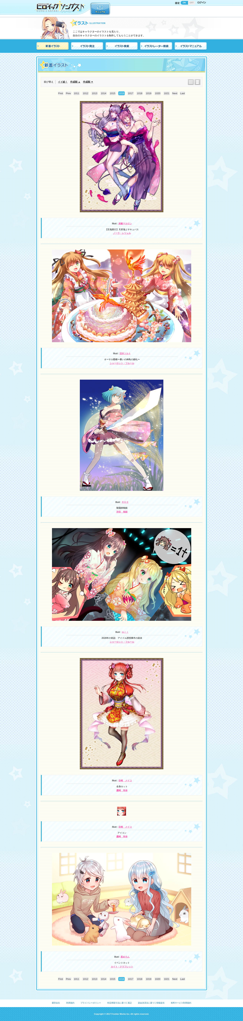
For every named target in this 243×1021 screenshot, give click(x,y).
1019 (148, 93)
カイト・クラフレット (122, 966)
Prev (68, 93)
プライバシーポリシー (91, 1003)
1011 (76, 93)
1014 (103, 93)
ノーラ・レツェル (122, 233)
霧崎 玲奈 (122, 790)
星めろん (125, 957)
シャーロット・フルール (122, 363)
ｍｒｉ (125, 632)
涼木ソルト (125, 353)
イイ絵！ (63, 81)
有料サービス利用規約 (181, 1003)
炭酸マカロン (125, 223)
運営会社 (56, 1003)
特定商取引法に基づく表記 (119, 1003)
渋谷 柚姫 (122, 511)
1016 (121, 93)
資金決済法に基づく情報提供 (151, 1003)
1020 (157, 93)
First (60, 93)
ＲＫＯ (125, 502)
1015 (112, 93)
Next (174, 93)
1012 (85, 93)
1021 (166, 93)
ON (184, 2)
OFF (192, 2)
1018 (139, 93)
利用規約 (70, 1003)
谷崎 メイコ (125, 780)
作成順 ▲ (75, 81)
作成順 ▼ (88, 81)
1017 (130, 93)
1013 (94, 93)
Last (182, 93)
